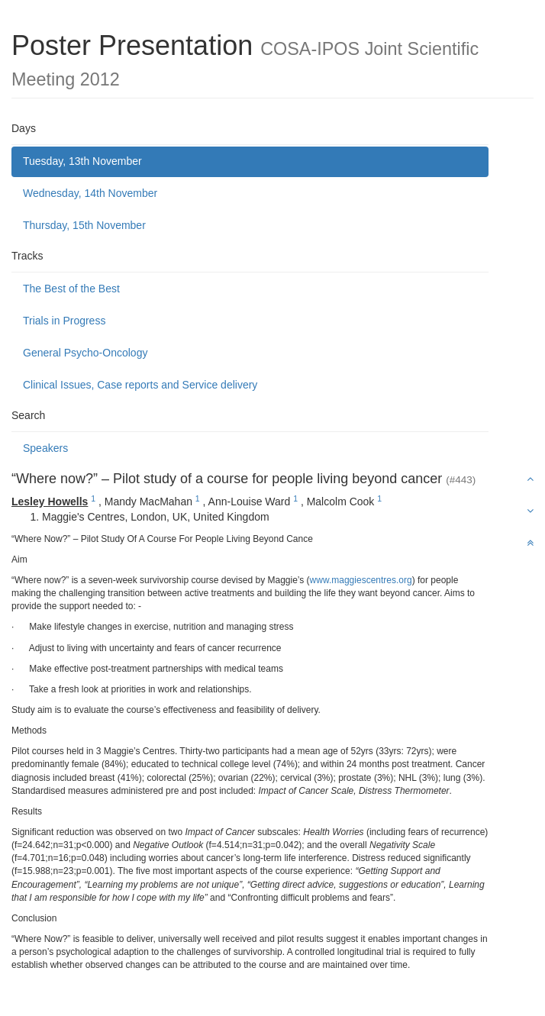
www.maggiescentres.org (361, 580)
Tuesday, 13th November (82, 161)
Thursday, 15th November (84, 225)
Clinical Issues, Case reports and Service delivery (140, 385)
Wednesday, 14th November (90, 193)
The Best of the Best (71, 288)
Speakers (45, 448)
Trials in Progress (64, 320)
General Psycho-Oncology (85, 353)
